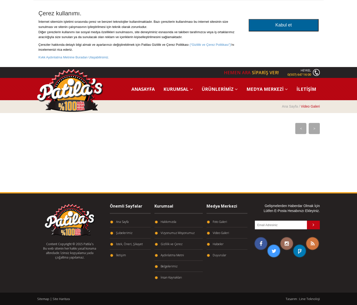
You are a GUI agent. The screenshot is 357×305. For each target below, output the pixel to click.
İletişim (121, 255)
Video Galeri (221, 233)
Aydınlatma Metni (172, 255)
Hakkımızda (168, 222)
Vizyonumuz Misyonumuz (178, 233)
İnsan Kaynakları (171, 278)
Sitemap (43, 299)
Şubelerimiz (124, 233)
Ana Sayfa (290, 106)
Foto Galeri (220, 222)
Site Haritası (61, 299)
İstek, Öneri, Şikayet (129, 244)
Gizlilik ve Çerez (171, 244)
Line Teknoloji (309, 299)
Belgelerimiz (169, 266)
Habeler (218, 244)
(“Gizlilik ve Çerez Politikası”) (210, 45)
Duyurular (219, 255)
